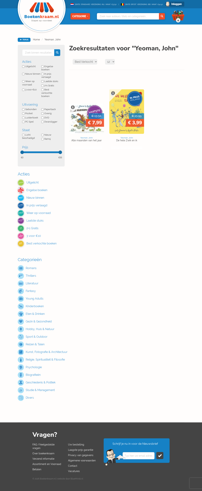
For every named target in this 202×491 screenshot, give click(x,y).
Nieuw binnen (31, 73)
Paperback (48, 109)
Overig (46, 113)
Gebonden (29, 109)
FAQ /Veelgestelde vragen (43, 446)
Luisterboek (30, 117)
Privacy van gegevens (80, 455)
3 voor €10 (29, 89)
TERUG (24, 39)
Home (36, 39)
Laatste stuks (49, 81)
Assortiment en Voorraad (46, 464)
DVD (45, 117)
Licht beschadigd (28, 136)
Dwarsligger (49, 121)
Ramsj (46, 139)
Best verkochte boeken (46, 92)
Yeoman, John (52, 39)
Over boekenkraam (43, 453)
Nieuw (46, 134)
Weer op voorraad (28, 83)
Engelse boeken (47, 68)
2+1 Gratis (47, 85)
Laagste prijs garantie (80, 449)
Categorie (80, 16)
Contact (72, 465)
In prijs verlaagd (46, 75)
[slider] (22, 152)
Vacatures (74, 471)
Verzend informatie (43, 458)
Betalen (36, 469)
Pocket (27, 113)
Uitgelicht (29, 66)
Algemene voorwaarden (82, 460)
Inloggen (176, 4)
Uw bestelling (76, 444)
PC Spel (28, 121)
